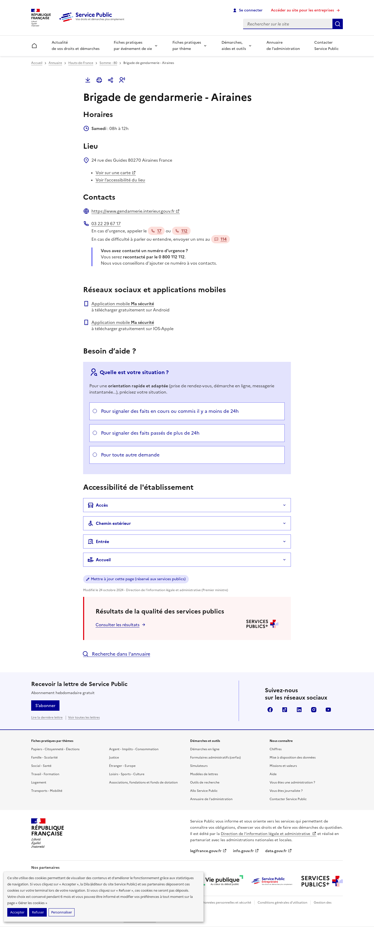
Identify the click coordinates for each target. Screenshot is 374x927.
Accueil (36, 63)
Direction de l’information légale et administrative (268, 834)
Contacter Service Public (326, 45)
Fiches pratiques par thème (186, 45)
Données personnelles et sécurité (226, 902)
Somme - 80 (108, 63)
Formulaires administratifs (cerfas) (215, 757)
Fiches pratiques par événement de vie (133, 45)
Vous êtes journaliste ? (286, 790)
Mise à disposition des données (293, 757)
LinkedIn (299, 709)
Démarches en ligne (204, 749)
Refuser (38, 912)
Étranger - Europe (122, 765)
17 (156, 231)
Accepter (17, 912)
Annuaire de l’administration (283, 45)
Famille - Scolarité (44, 757)
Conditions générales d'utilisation (282, 902)
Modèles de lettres (204, 774)
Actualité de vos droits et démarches (75, 45)
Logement (38, 782)
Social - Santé (41, 765)
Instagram (314, 709)
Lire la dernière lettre (47, 717)
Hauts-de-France (80, 63)
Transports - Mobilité (46, 790)
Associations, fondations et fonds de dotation (143, 782)
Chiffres (276, 749)
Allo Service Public (204, 790)
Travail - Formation (45, 774)
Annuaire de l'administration (211, 799)
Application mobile (122, 304)
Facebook (270, 709)
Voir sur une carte (116, 172)
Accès (98, 505)
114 (220, 239)
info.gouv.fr (246, 851)
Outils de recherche (204, 782)
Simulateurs (199, 765)
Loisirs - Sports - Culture (126, 774)
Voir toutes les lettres (84, 717)
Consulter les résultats (117, 625)
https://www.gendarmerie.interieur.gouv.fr (135, 211)
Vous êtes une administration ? (292, 782)
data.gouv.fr (278, 851)
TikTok (284, 709)
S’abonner (45, 705)
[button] (122, 80)
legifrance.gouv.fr (208, 851)
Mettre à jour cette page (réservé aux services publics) (138, 579)
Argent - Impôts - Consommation (133, 749)
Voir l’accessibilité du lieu (120, 180)
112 (181, 231)
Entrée (98, 541)
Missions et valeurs (283, 765)
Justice (114, 757)
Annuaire (55, 63)
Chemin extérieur (109, 523)
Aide (273, 774)
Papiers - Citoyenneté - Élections (55, 749)
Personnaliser (61, 912)
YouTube (328, 709)
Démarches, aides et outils (234, 45)
